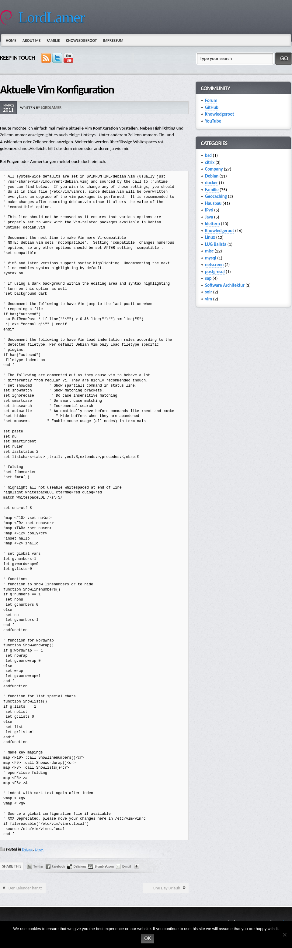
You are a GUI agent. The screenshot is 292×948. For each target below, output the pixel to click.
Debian (27, 849)
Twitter (38, 866)
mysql (210, 258)
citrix (209, 162)
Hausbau (213, 203)
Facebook (58, 866)
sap (208, 278)
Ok (147, 938)
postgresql (215, 271)
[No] (284, 935)
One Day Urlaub (166, 888)
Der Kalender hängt (25, 888)
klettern (212, 223)
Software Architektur (225, 285)
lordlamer (51, 107)
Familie (53, 40)
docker (211, 182)
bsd (208, 155)
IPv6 (209, 210)
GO (284, 59)
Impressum (113, 40)
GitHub (211, 107)
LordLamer (51, 17)
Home (11, 40)
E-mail (126, 866)
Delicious (80, 866)
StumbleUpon (104, 866)
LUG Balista (215, 244)
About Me (32, 40)
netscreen (214, 264)
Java (209, 217)
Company (214, 169)
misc (209, 251)
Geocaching (216, 196)
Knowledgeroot (81, 40)
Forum (211, 100)
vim (208, 299)
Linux (39, 849)
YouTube (213, 121)
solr (208, 292)
